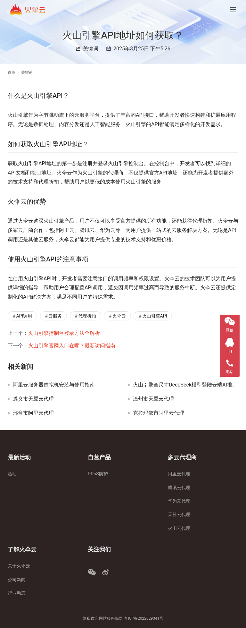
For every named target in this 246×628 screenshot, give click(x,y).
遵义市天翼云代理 (33, 399)
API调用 (24, 315)
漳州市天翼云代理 (153, 399)
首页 (11, 72)
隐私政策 (90, 618)
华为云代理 (179, 501)
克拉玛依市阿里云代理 (158, 413)
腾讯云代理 (179, 487)
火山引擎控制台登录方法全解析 (64, 333)
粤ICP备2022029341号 (143, 618)
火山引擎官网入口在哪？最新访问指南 (71, 346)
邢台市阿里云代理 (33, 413)
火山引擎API (154, 315)
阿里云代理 (179, 473)
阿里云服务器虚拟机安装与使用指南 (54, 385)
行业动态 (17, 593)
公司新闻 (17, 579)
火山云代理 (179, 528)
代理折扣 (87, 315)
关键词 (90, 49)
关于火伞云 (19, 565)
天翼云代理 (179, 514)
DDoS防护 (98, 473)
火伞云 (119, 315)
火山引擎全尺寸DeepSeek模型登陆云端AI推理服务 (185, 385)
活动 (12, 473)
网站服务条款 (110, 618)
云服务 (55, 315)
